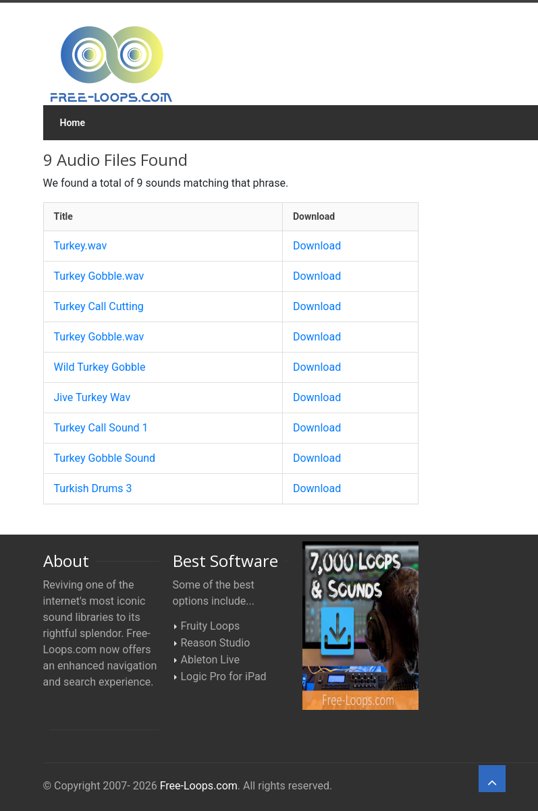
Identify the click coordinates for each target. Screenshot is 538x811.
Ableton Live (210, 659)
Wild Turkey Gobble (100, 367)
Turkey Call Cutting (99, 306)
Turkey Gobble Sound (105, 458)
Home (73, 122)
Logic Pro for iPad (224, 676)
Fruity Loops (210, 626)
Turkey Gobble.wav (99, 276)
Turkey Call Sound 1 (101, 427)
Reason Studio (215, 642)
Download (317, 245)
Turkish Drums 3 (93, 488)
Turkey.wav (80, 245)
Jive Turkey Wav (92, 397)
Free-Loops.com (199, 785)
